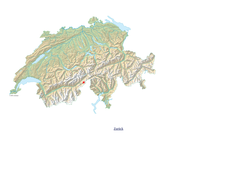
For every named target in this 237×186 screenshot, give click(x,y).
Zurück (118, 128)
